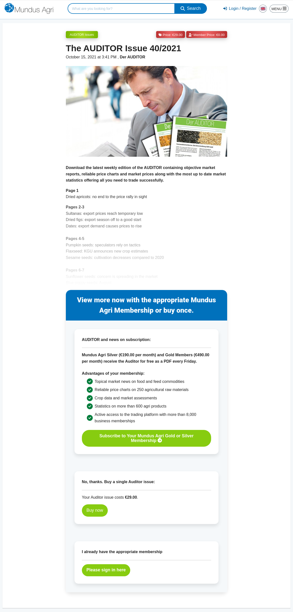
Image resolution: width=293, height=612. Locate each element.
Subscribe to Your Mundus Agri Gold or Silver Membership (146, 438)
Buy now (94, 510)
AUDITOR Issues (82, 34)
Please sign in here (106, 569)
